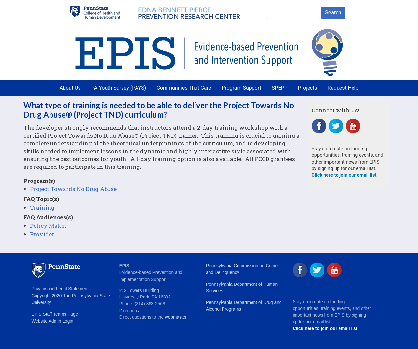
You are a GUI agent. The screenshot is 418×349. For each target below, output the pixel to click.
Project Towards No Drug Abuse (73, 189)
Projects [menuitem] (307, 88)
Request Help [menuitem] (342, 88)
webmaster (175, 317)
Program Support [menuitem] (241, 88)
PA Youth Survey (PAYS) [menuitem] (118, 88)
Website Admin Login (52, 321)
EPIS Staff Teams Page (55, 314)
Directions (129, 310)
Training (42, 207)
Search (333, 12)
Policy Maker (48, 225)
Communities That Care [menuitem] (183, 88)
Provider (42, 234)
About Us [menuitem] (70, 88)
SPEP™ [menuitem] (280, 88)
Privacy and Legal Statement (60, 288)
